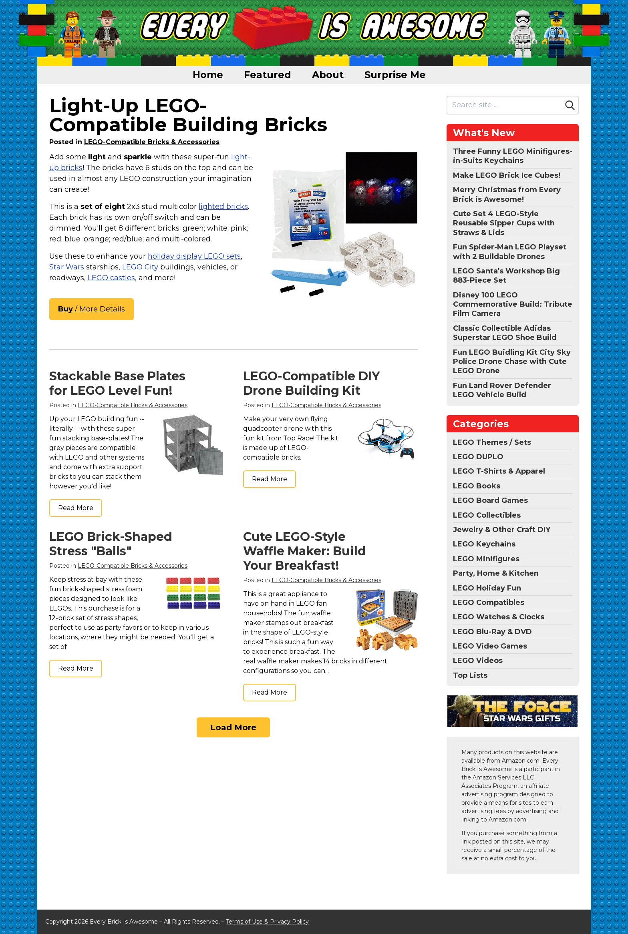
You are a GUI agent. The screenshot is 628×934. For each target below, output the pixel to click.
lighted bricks (223, 206)
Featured (267, 74)
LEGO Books (476, 486)
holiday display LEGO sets (194, 256)
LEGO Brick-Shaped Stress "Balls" (110, 543)
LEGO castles (111, 277)
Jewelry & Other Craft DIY (501, 529)
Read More (75, 508)
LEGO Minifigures (486, 558)
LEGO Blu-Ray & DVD (492, 631)
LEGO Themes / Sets (492, 442)
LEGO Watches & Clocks (498, 617)
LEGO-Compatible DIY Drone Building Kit (311, 383)
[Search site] (504, 105)
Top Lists (470, 675)
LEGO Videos (478, 660)
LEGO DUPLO (478, 456)
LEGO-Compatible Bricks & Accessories (151, 142)
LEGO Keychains (484, 544)
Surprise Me (395, 74)
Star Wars (66, 267)
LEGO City (140, 267)
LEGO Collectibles (487, 515)
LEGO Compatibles (488, 602)
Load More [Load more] (233, 727)
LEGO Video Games (490, 646)
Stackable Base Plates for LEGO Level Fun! (117, 383)
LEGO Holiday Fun (487, 588)
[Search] (570, 105)
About (328, 74)
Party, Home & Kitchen (496, 573)
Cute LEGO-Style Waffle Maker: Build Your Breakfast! (304, 551)
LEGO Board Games (490, 500)
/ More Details (91, 309)
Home (208, 74)
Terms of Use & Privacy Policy (267, 921)
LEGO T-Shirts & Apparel (499, 471)
